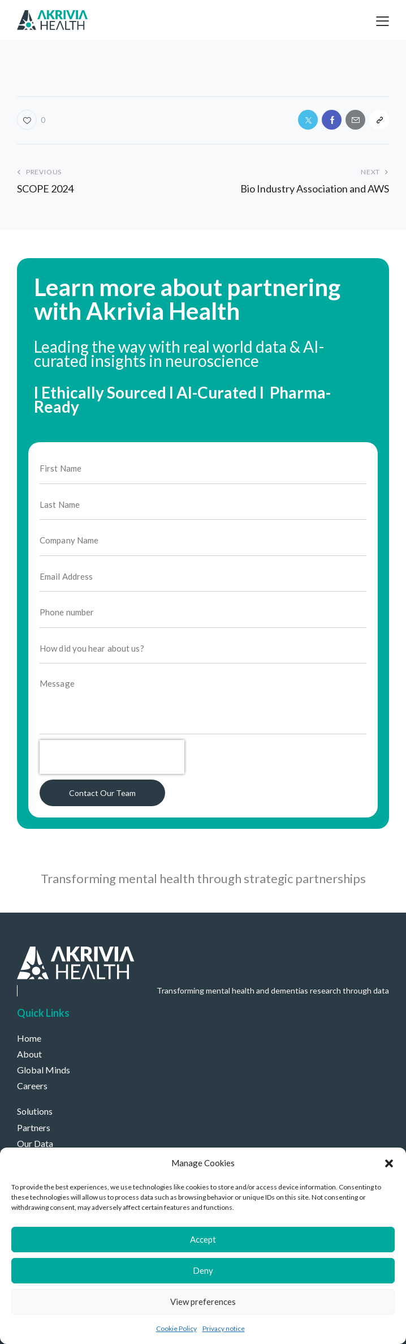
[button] (389, 1163)
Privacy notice (223, 1328)
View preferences (203, 1301)
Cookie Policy (176, 1328)
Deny (203, 1270)
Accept (203, 1239)
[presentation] (112, 768)
